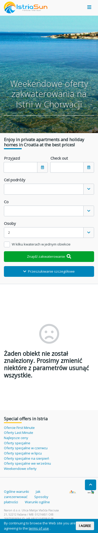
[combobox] (49, 189)
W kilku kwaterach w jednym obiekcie (41, 244)
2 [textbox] (9, 232)
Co (6, 201)
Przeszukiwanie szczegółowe (49, 271)
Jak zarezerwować (22, 494)
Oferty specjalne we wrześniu (27, 463)
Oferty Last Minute (18, 432)
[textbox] (44, 189)
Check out (59, 158)
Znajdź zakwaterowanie (49, 256)
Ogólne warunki (16, 491)
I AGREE (85, 525)
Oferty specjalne (17, 443)
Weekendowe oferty (20, 468)
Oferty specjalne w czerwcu (26, 448)
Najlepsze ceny (16, 437)
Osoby (10, 223)
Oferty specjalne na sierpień (26, 458)
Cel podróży (14, 179)
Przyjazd (12, 158)
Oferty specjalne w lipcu (23, 453)
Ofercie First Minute (19, 427)
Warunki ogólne (37, 502)
